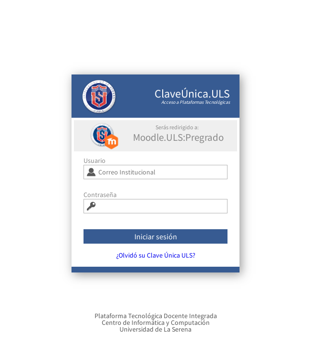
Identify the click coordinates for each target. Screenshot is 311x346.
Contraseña (100, 198)
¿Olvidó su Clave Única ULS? (155, 258)
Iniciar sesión (155, 240)
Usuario (95, 164)
